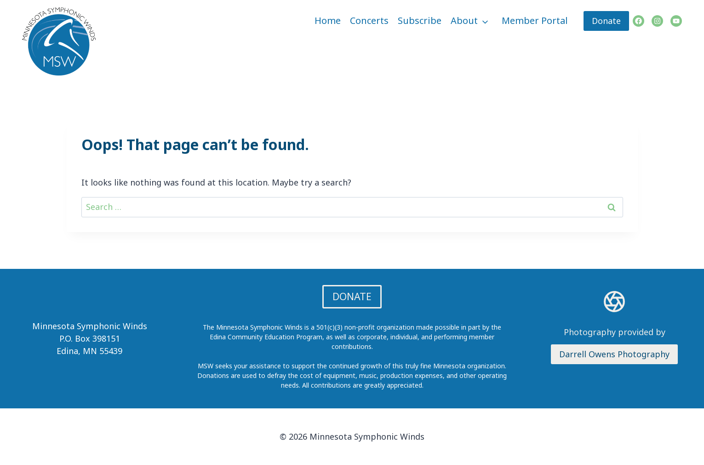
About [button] (464, 20)
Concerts (369, 20)
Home (328, 20)
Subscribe (419, 20)
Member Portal (535, 20)
